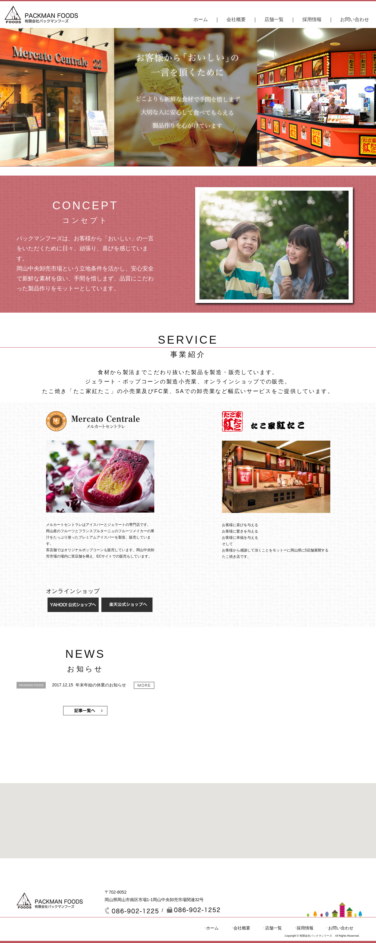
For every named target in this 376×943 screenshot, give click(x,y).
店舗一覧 (274, 19)
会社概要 (236, 19)
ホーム (200, 19)
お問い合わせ (354, 19)
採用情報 (312, 19)
